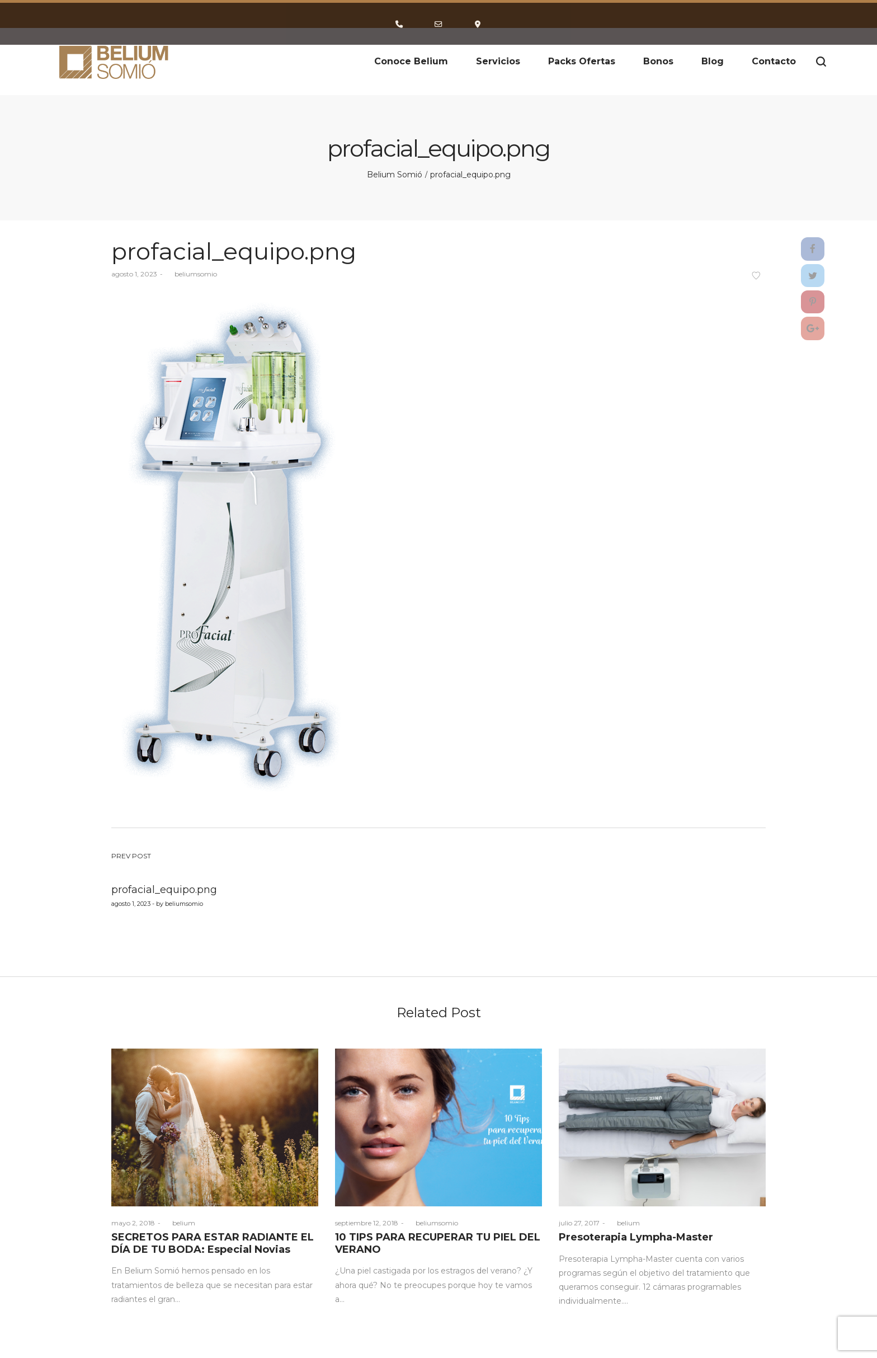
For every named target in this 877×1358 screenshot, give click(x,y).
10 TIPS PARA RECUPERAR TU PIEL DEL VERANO (437, 1243)
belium (179, 1223)
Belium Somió (394, 175)
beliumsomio (191, 274)
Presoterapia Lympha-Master (636, 1237)
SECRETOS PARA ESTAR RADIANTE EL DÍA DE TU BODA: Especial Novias (212, 1243)
